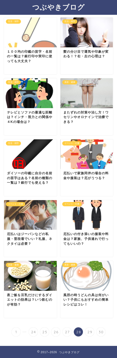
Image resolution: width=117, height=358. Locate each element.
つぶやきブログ (58, 7)
